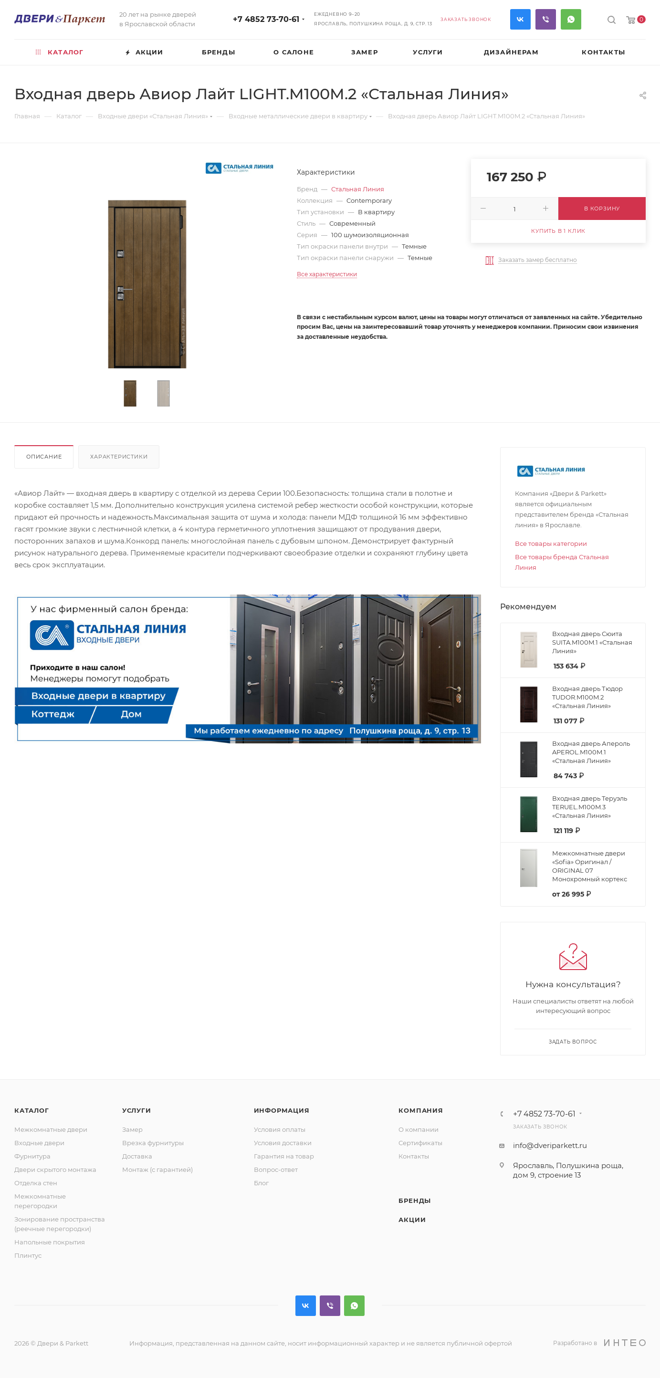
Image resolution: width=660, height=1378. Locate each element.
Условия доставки (283, 1143)
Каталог (31, 1110)
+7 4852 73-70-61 (266, 19)
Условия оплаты (279, 1129)
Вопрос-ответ (276, 1169)
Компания (420, 1110)
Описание (44, 456)
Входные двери (39, 1143)
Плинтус (28, 1255)
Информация (282, 1110)
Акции (412, 1219)
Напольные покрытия (49, 1242)
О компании (418, 1129)
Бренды (414, 1200)
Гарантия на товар (284, 1156)
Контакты (413, 1156)
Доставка (137, 1156)
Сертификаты (420, 1143)
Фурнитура (32, 1156)
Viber (545, 19)
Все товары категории (551, 543)
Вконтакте (520, 19)
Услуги (136, 1110)
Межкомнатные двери (50, 1129)
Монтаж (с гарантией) (157, 1169)
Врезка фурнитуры (153, 1143)
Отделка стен (35, 1183)
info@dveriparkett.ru (550, 1145)
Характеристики (118, 456)
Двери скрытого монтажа (55, 1169)
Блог (261, 1183)
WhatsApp (571, 19)
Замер (132, 1129)
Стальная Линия (357, 189)
